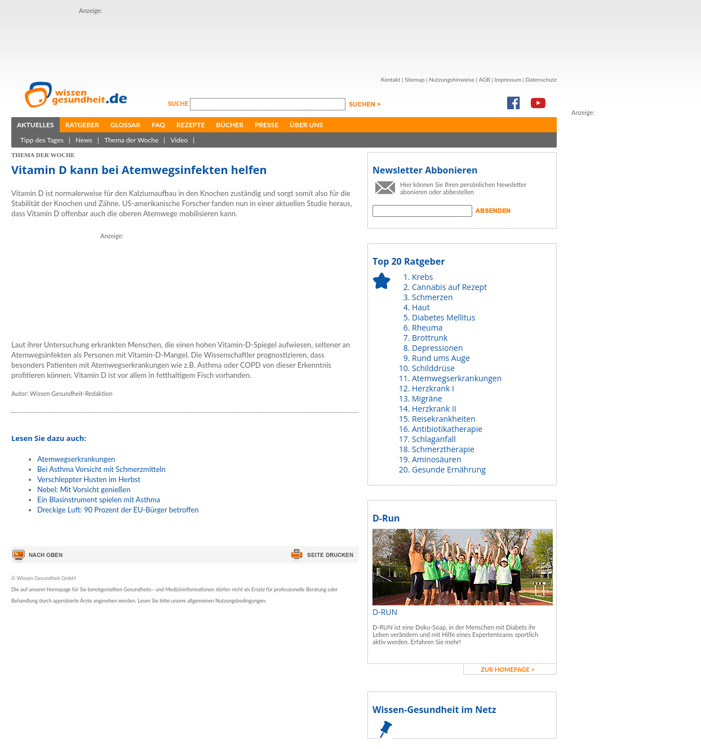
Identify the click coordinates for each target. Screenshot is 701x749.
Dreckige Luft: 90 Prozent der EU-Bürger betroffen (118, 509)
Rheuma (427, 327)
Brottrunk (429, 337)
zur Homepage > (508, 669)
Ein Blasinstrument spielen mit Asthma (98, 499)
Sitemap (414, 79)
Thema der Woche (131, 140)
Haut (421, 307)
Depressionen (437, 347)
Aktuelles (35, 125)
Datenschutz (541, 79)
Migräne (427, 398)
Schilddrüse (433, 368)
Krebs (422, 276)
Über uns (306, 125)
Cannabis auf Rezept (449, 287)
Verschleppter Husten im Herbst (88, 479)
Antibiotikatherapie (447, 428)
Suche (179, 103)
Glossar (125, 125)
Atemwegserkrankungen (76, 458)
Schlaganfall (434, 439)
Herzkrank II (434, 408)
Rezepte (190, 125)
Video (179, 140)
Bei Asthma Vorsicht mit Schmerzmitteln (101, 469)
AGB (484, 79)
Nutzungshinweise (451, 79)
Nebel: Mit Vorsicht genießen (83, 489)
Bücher (229, 125)
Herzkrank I (433, 388)
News (84, 140)
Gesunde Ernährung (449, 469)
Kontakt (391, 79)
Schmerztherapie (443, 449)
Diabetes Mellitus (443, 317)
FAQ (158, 125)
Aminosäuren (437, 459)
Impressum (507, 79)
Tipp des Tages (42, 140)
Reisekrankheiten (444, 418)
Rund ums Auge (441, 358)
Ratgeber (82, 125)
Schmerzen (432, 297)
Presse (266, 125)
